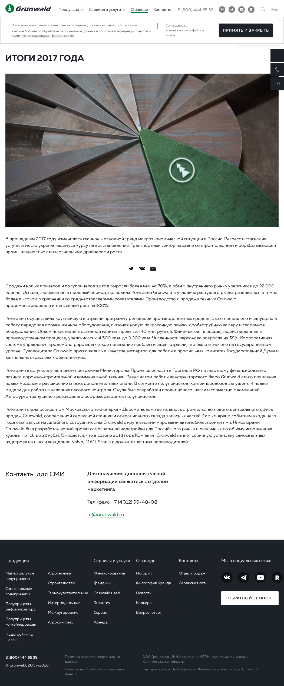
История (144, 573)
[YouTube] (241, 9)
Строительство (61, 582)
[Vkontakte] (222, 9)
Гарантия (102, 602)
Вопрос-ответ (149, 612)
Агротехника (59, 573)
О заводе (146, 560)
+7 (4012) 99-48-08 (134, 502)
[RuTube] (251, 9)
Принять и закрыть (246, 30)
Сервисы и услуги (112, 560)
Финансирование (109, 573)
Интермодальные (64, 602)
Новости (143, 592)
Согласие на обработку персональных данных (94, 671)
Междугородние (63, 612)
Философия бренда (153, 582)
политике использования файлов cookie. (43, 36)
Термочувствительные (68, 592)
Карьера (144, 602)
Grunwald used (107, 592)
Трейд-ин (102, 582)
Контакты (188, 560)
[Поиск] (263, 9)
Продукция (17, 560)
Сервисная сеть (193, 582)
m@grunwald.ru (105, 514)
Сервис (100, 612)
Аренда (101, 622)
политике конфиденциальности (124, 31)
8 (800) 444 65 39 (21, 657)
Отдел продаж (192, 573)
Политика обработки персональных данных (93, 659)
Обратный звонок (249, 598)
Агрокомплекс (61, 622)
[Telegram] (232, 9)
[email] (153, 268)
